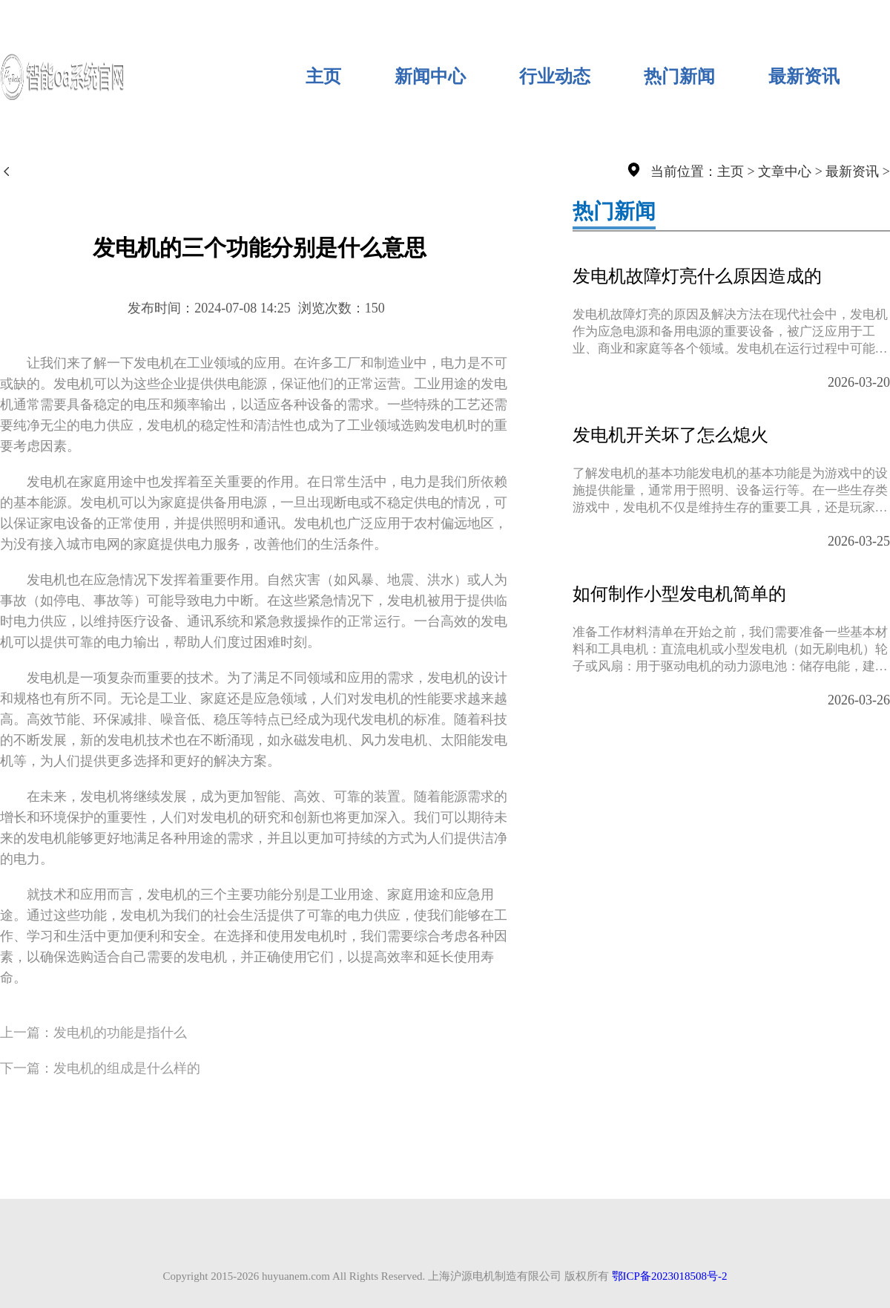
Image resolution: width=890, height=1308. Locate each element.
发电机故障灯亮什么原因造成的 (697, 276)
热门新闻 (679, 76)
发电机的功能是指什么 (120, 1032)
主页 (323, 76)
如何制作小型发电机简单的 (679, 594)
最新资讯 (804, 76)
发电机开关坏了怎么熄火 (670, 435)
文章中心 (784, 171)
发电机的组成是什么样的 (126, 1068)
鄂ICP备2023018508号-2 (670, 1276)
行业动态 (554, 76)
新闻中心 (430, 76)
